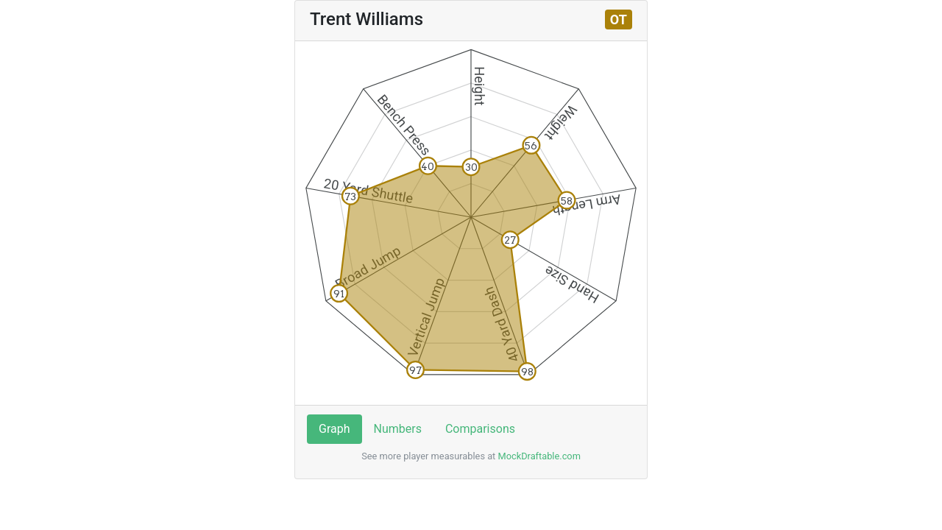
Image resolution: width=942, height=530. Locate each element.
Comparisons (480, 429)
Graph (334, 429)
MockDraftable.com (538, 456)
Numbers (398, 429)
